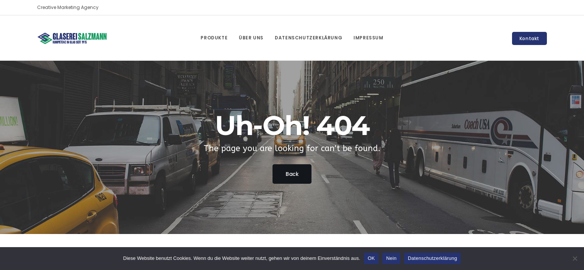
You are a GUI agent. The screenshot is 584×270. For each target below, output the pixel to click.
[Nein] (574, 258)
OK (371, 258)
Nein (391, 258)
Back (292, 174)
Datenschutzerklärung (432, 258)
